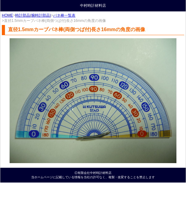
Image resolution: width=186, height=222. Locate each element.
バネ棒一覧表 (64, 15)
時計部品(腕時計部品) (33, 15)
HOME (7, 15)
